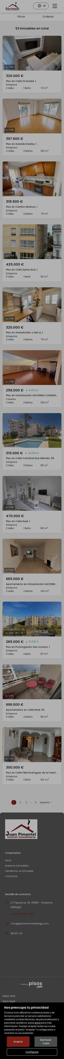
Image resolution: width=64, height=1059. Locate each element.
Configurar (32, 1052)
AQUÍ (37, 1022)
